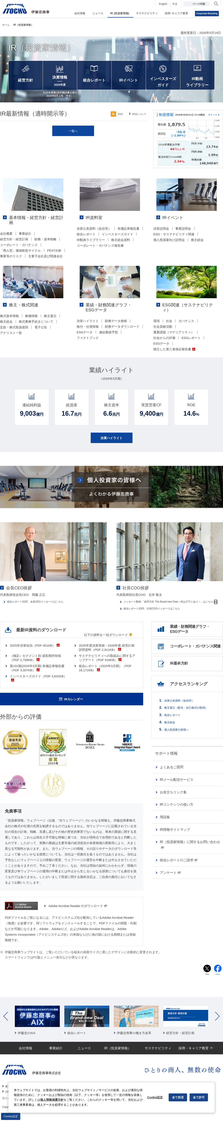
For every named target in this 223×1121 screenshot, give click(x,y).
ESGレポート (191, 337)
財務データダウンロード (122, 331)
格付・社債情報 (88, 331)
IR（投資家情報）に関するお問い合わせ (190, 855)
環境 (156, 320)
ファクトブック (88, 342)
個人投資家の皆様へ (179, 740)
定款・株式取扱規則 (14, 332)
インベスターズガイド (117, 239)
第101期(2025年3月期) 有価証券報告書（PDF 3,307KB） (37, 673)
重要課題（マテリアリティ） (173, 332)
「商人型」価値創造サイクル (20, 250)
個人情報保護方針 (52, 1099)
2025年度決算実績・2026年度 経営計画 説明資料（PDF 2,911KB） (108, 653)
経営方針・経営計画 (14, 239)
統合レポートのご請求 (179, 871)
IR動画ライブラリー (91, 244)
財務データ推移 (116, 325)
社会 (169, 320)
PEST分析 (54, 250)
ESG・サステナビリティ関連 (174, 239)
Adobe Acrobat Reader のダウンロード (77, 911)
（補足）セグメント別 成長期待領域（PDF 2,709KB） (35, 663)
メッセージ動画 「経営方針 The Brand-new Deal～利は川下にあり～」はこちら (173, 609)
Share (218, 980)
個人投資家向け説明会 (169, 244)
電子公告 (40, 332)
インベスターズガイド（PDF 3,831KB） (38, 683)
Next (217, 1022)
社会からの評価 (164, 337)
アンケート (170, 883)
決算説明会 (161, 233)
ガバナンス (186, 320)
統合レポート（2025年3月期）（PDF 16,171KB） (105, 673)
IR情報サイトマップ (175, 840)
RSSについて (137, 119)
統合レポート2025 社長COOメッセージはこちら (159, 617)
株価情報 (31, 320)
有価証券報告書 (128, 233)
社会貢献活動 (162, 326)
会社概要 (6, 233)
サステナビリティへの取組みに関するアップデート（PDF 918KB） (107, 663)
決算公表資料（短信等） (94, 233)
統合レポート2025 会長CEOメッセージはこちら (42, 606)
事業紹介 (25, 233)
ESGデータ (85, 337)
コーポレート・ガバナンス (19, 244)
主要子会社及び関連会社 (45, 256)
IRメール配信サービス (176, 790)
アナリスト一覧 (11, 337)
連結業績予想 (108, 337)
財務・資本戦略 (45, 239)
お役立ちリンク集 (173, 803)
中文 (174, 4)
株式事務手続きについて (36, 326)
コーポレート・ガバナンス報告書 (100, 250)
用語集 (165, 828)
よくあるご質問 (171, 778)
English (163, 4)
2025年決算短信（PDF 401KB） (35, 650)
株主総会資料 (120, 244)
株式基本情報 (9, 320)
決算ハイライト (88, 325)
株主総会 (197, 244)
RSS (111, 119)
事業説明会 (183, 233)
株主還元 (50, 320)
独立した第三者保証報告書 (174, 349)
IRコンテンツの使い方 (176, 815)
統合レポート (86, 239)
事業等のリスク (11, 256)
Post (207, 980)
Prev (5, 1022)
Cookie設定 (11, 1116)
